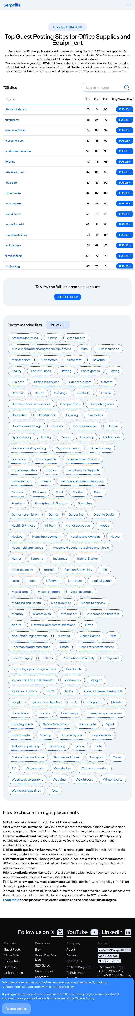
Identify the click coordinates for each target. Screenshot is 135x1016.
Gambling (85, 503)
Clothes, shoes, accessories (31, 404)
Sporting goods (22, 724)
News (89, 625)
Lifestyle (52, 581)
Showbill (117, 702)
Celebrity (83, 393)
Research (41, 977)
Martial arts (20, 592)
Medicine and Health (26, 603)
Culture (112, 426)
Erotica (52, 470)
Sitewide (10, 967)
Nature (16, 625)
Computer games (102, 404)
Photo (64, 647)
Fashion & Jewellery (78, 569)
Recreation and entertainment (33, 680)
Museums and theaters (103, 614)
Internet (49, 569)
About (70, 949)
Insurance (60, 558)
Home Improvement (46, 536)
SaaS (50, 691)
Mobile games (61, 603)
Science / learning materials (102, 691)
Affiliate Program (78, 967)
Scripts (17, 702)
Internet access (22, 569)
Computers (20, 415)
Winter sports (112, 779)
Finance (17, 492)
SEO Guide (42, 965)
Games (53, 514)
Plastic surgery (22, 658)
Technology (57, 746)
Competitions (70, 404)
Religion (96, 680)
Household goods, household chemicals (81, 547)
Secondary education (47, 702)
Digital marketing (68, 448)
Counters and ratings (26, 426)
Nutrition (63, 636)
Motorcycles (42, 614)
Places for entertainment (96, 647)
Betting (66, 371)
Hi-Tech (50, 525)
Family (46, 481)
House (114, 536)
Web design (62, 768)
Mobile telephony (93, 603)
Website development (27, 779)
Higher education (77, 525)
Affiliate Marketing (25, 338)
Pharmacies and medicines (31, 647)
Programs (111, 658)
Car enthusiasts (80, 382)
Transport (96, 757)
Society (45, 713)
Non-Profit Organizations (30, 636)
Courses (57, 426)
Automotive (48, 360)
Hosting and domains (85, 536)
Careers (106, 382)
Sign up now (67, 297)
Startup (45, 735)
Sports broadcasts (56, 724)
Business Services (46, 382)
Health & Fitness (23, 525)
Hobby (104, 525)
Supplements (101, 735)
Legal (32, 581)
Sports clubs (87, 724)
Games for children (25, 514)
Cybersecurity (21, 437)
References (72, 680)
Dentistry (86, 437)
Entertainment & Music (82, 459)
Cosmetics (95, 415)
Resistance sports (24, 691)
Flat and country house (28, 757)
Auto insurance (108, 349)
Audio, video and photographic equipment (41, 349)
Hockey (17, 536)
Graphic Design (105, 514)
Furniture (18, 503)
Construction (46, 415)
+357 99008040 (109, 961)
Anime (52, 338)
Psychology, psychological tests (34, 669)
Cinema (105, 393)
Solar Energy (69, 713)
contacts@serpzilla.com (114, 950)
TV (14, 768)
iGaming (37, 558)
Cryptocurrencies (85, 426)
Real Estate (74, 669)
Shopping (94, 702)
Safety (68, 691)
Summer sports (72, 735)
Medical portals (81, 592)
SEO (74, 702)
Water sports (35, 768)
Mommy (17, 614)
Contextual (11, 961)
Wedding (59, 779)
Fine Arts (39, 492)
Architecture (76, 338)
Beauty (16, 371)
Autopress (74, 360)
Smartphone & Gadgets (51, 503)
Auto (84, 349)
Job (104, 569)
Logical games (102, 581)
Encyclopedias (46, 459)
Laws (15, 581)
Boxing (114, 371)
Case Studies (44, 971)
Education (19, 459)
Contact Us (74, 961)
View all (58, 325)
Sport (110, 724)
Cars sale (18, 393)
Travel (117, 757)
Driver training (101, 448)
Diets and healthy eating (29, 448)
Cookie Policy (64, 987)
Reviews (72, 955)
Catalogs (60, 393)
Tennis (79, 746)
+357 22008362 (108, 956)
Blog (38, 949)
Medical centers (49, 592)
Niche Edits (12, 955)
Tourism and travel (66, 757)
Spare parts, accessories (105, 713)
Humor (16, 558)
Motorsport (69, 614)
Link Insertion (13, 972)
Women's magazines (26, 790)
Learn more (11, 900)
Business (18, 382)
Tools (98, 746)
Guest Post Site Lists (45, 957)
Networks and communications (53, 625)
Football (78, 492)
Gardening (76, 514)
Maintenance (21, 360)
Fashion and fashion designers (82, 481)
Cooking (72, 415)
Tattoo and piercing (25, 746)
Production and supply (78, 658)
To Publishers (75, 972)
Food (59, 492)
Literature (75, 581)
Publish (124, 109)
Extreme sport (22, 481)
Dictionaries (111, 437)
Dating (46, 437)
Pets (113, 636)
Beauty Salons (41, 371)
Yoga (54, 790)
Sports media (21, 735)
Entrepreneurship (24, 470)
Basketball (98, 360)
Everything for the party (83, 470)
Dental (65, 437)
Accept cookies (16, 1008)
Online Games (90, 636)
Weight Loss (84, 779)
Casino (39, 393)
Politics (47, 658)
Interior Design (87, 558)
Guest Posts (12, 949)
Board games (90, 371)
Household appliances (27, 547)
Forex (98, 492)
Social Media (21, 713)
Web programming (94, 768)
